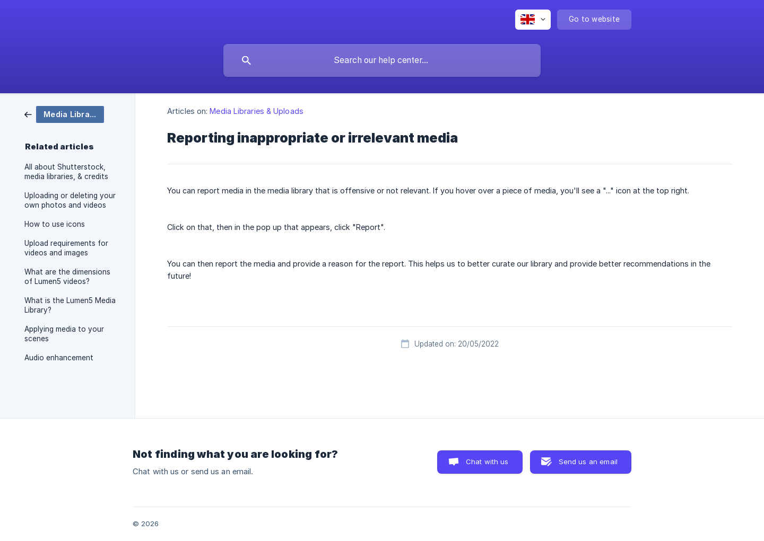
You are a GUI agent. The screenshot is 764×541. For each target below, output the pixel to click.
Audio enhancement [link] (58, 357)
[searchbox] (382, 60)
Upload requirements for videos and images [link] (66, 248)
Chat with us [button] (487, 461)
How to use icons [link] (54, 224)
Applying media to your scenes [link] (64, 334)
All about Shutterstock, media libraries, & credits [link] (66, 172)
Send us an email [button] (588, 461)
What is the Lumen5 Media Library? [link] (70, 305)
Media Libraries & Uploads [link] (256, 111)
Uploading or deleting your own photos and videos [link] (70, 200)
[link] (64, 114)
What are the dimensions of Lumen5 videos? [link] (67, 277)
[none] (533, 20)
